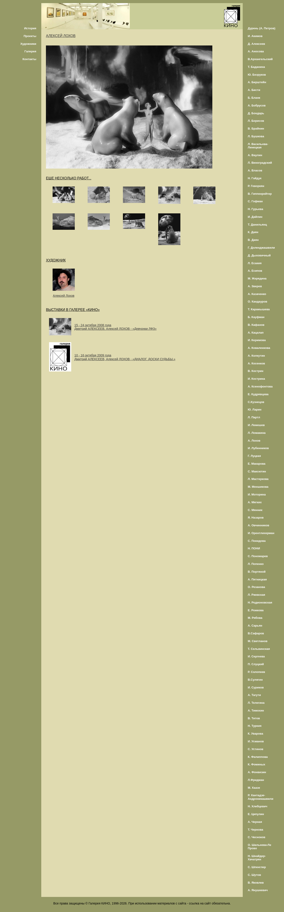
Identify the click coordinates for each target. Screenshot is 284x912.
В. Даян (253, 240)
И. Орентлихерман (261, 533)
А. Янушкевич (258, 890)
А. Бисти (254, 90)
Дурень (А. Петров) (261, 28)
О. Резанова (256, 587)
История (30, 28)
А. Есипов (255, 270)
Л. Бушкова (256, 136)
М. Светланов (258, 641)
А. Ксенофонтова (260, 386)
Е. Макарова (257, 463)
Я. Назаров (256, 517)
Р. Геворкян (256, 186)
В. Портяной (257, 571)
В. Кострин (255, 371)
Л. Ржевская (256, 594)
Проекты (30, 36)
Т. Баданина (256, 67)
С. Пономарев (258, 556)
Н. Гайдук (255, 178)
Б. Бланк (254, 97)
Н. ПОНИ (254, 548)
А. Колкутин (256, 355)
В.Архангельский (260, 59)
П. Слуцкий (256, 664)
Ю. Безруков (257, 74)
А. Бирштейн (257, 82)
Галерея (30, 51)
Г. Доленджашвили (261, 247)
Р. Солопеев (256, 672)
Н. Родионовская (260, 602)
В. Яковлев (256, 882)
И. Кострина (256, 378)
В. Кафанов (256, 324)
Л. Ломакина (257, 432)
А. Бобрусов (257, 105)
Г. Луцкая (254, 456)
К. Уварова (255, 733)
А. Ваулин (255, 155)
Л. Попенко (256, 564)
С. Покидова (257, 540)
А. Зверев (255, 286)
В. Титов (254, 718)
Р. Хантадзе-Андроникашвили (260, 797)
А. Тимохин (256, 710)
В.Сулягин (255, 679)
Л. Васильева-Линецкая (258, 145)
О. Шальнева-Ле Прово (259, 846)
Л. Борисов (256, 120)
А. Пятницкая (257, 579)
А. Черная (255, 822)
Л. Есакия (255, 263)
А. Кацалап (256, 332)
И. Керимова (257, 340)
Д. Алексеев (256, 43)
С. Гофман (255, 201)
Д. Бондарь (256, 113)
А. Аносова (256, 51)
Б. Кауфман (256, 317)
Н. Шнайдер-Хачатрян (257, 857)
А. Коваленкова (259, 348)
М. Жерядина (257, 278)
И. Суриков (256, 687)
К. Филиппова (258, 757)
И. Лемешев (256, 425)
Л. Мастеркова (258, 479)
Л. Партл (254, 417)
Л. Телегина (256, 702)
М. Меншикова (258, 486)
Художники (28, 43)
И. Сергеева (256, 656)
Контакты (29, 59)
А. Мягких (255, 502)
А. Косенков (256, 363)
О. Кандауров (257, 301)
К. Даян (253, 232)
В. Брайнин (256, 128)
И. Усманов (256, 741)
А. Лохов (254, 440)
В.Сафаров (256, 633)
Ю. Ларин (255, 409)
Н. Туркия (255, 725)
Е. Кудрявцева (258, 394)
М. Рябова (255, 617)
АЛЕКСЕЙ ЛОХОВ (60, 36)
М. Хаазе (254, 787)
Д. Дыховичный (259, 255)
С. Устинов (255, 749)
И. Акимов (255, 36)
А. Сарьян (255, 625)
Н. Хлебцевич (257, 806)
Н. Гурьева (255, 209)
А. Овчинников (258, 525)
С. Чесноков (256, 837)
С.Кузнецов (256, 402)
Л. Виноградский (260, 162)
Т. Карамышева (259, 309)
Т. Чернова (255, 829)
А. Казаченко (257, 294)
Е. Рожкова (256, 610)
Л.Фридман (256, 780)
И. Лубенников (258, 448)
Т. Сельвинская (259, 649)
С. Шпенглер (257, 867)
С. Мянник (255, 510)
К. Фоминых (256, 764)
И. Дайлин (255, 216)
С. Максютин (257, 471)
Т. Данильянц (257, 224)
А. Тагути (254, 695)
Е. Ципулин (256, 814)
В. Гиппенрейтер (260, 193)
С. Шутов (254, 875)
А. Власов (255, 170)
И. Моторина (257, 494)
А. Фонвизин (257, 772)
